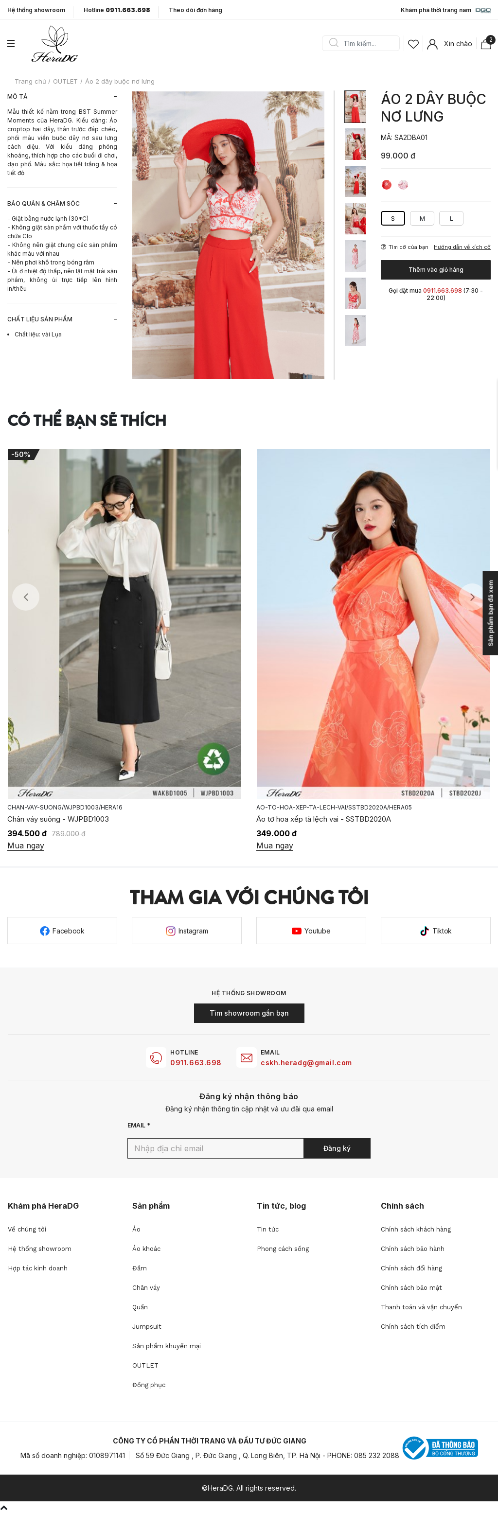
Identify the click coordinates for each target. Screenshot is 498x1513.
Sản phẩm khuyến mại (166, 1346)
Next (472, 597)
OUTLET (145, 1365)
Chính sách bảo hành (413, 1248)
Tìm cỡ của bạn (404, 247)
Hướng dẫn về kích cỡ (462, 247)
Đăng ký (337, 1148)
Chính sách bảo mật (411, 1287)
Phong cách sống (283, 1248)
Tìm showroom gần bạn (249, 1013)
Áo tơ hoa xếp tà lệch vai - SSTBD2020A (323, 819)
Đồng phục (148, 1385)
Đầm (139, 1268)
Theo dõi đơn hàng (195, 10)
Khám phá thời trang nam (446, 11)
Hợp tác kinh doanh (38, 1268)
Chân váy (146, 1287)
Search (333, 43)
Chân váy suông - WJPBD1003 (58, 819)
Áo (136, 1229)
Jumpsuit (146, 1326)
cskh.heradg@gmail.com (306, 1062)
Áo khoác (146, 1248)
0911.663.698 (196, 1062)
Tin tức (268, 1229)
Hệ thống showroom (36, 10)
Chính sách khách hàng (416, 1229)
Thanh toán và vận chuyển (421, 1307)
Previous (25, 597)
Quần (140, 1307)
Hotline (117, 10)
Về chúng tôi (27, 1229)
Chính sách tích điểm (413, 1326)
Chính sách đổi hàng (411, 1268)
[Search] (364, 43)
